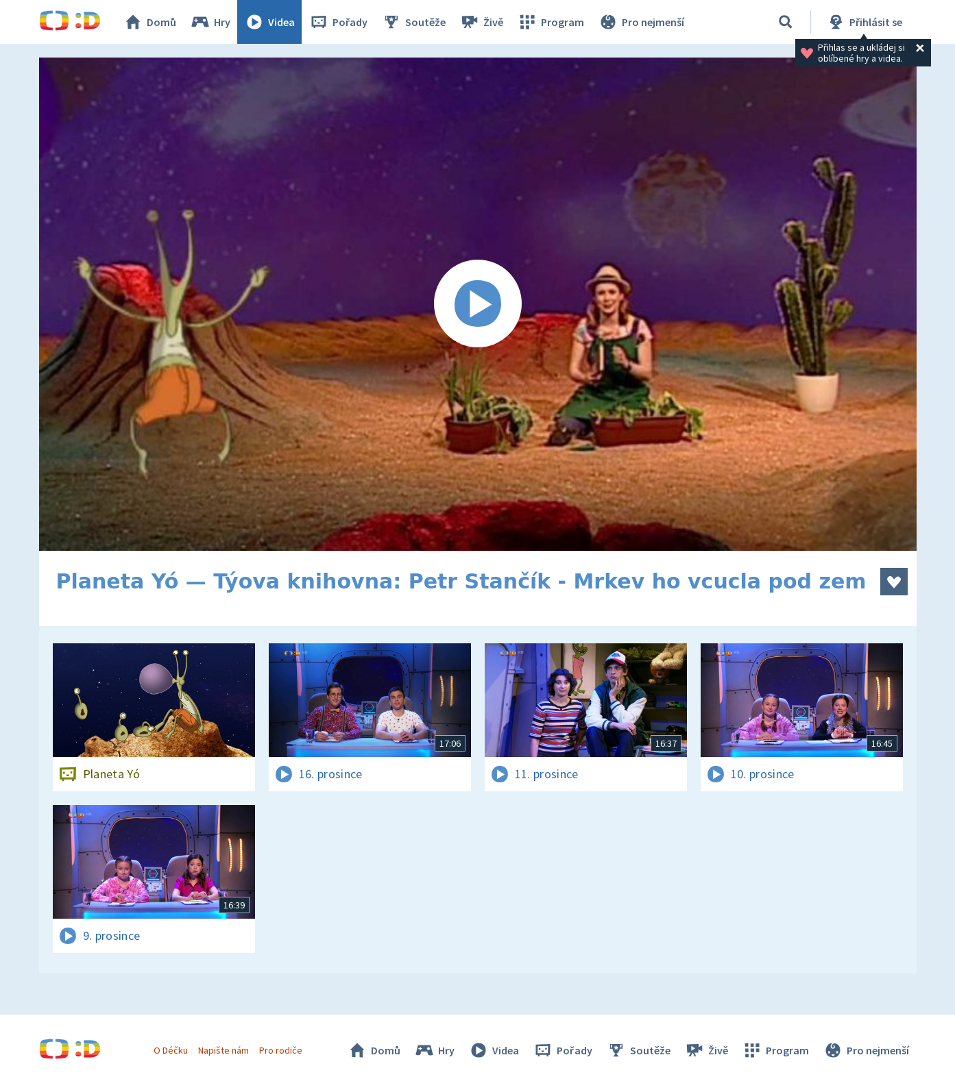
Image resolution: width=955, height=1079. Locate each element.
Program (550, 22)
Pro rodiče (280, 1050)
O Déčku (171, 1050)
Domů (149, 22)
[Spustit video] (478, 304)
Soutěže (413, 22)
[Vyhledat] (785, 22)
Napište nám (223, 1050)
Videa (269, 22)
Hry (210, 22)
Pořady (338, 22)
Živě (481, 22)
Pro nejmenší (641, 22)
